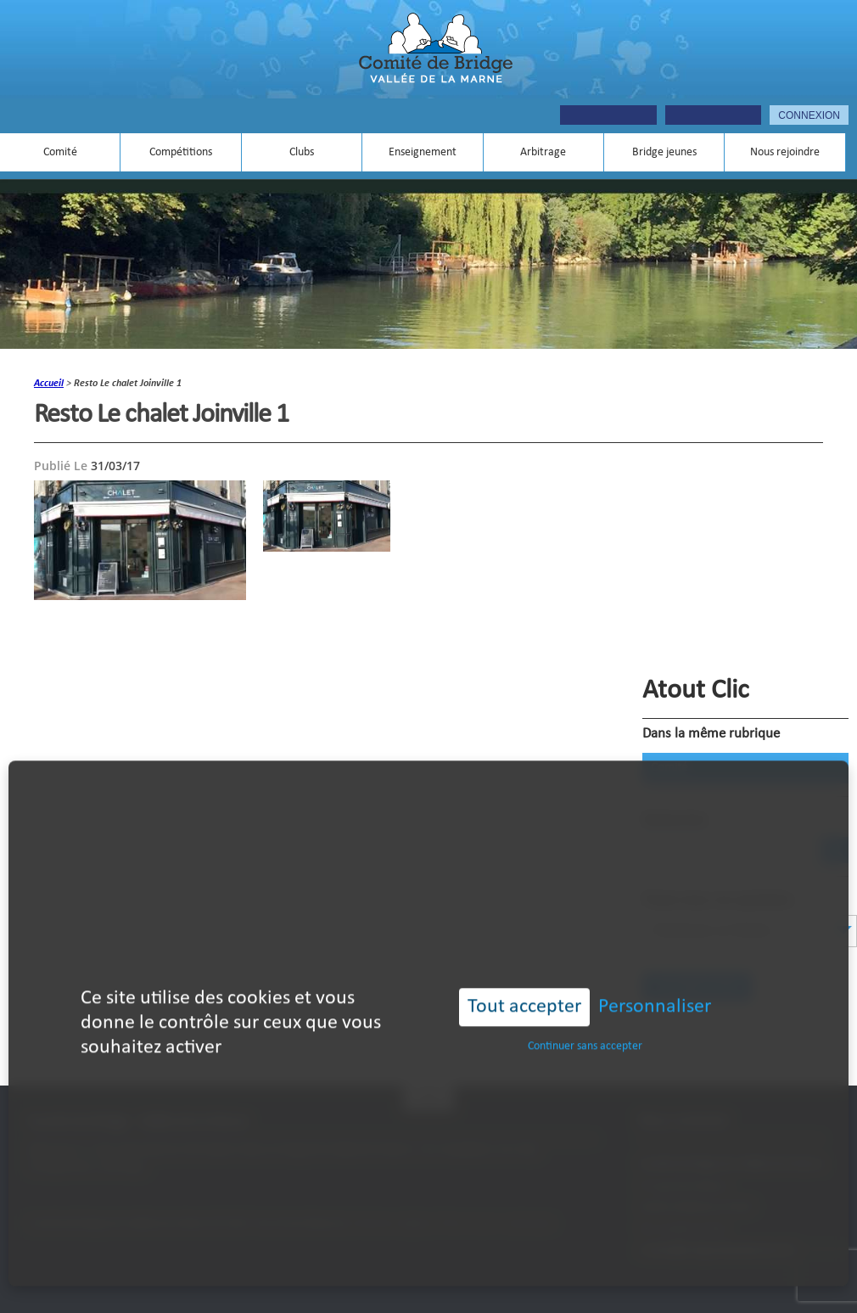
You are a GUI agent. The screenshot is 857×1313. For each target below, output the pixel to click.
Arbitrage (543, 152)
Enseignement (423, 152)
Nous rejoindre (785, 152)
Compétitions (180, 152)
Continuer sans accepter (585, 1023)
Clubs (301, 152)
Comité (60, 152)
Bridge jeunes (664, 152)
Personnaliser (654, 984)
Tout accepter (524, 984)
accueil (49, 384)
